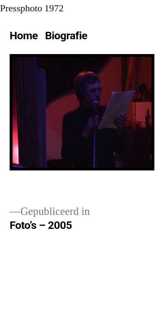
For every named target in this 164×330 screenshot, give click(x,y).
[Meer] (99, 37)
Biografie (66, 35)
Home (24, 35)
